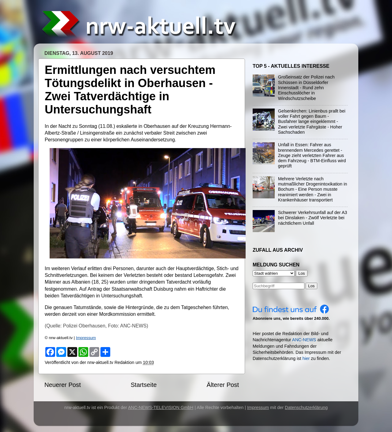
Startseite (144, 384)
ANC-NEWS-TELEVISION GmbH (161, 407)
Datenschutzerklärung (306, 407)
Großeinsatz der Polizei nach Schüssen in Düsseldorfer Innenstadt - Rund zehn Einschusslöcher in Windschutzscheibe (306, 88)
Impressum (86, 337)
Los (311, 286)
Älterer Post (223, 384)
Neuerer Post (62, 384)
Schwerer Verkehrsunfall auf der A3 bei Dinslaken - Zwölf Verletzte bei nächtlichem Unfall (312, 218)
